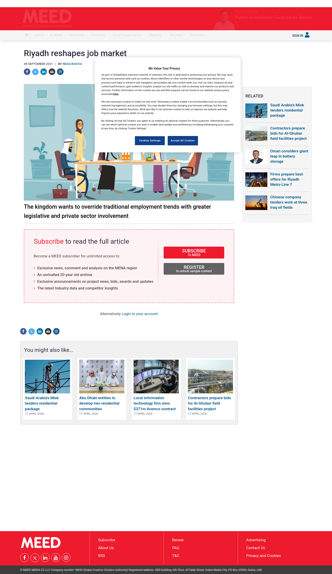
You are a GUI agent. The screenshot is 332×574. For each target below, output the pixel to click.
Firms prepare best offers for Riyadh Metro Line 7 (286, 179)
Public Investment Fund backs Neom (253, 17)
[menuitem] (26, 35)
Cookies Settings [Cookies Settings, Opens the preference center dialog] (150, 140)
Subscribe (197, 35)
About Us (106, 548)
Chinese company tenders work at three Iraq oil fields (288, 202)
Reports (155, 35)
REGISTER (194, 269)
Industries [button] (76, 35)
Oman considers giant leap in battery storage (289, 156)
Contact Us (255, 548)
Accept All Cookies (183, 140)
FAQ (175, 548)
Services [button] (176, 35)
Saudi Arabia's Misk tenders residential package (42, 403)
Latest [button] (39, 35)
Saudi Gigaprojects (126, 35)
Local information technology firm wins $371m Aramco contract (155, 403)
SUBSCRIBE (194, 252)
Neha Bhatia (72, 64)
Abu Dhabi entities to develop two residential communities (99, 403)
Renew (178, 540)
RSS (101, 555)
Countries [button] (98, 35)
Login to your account (140, 313)
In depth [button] (56, 35)
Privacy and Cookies (263, 555)
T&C (175, 555)
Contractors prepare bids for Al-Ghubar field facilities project (209, 403)
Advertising (256, 540)
